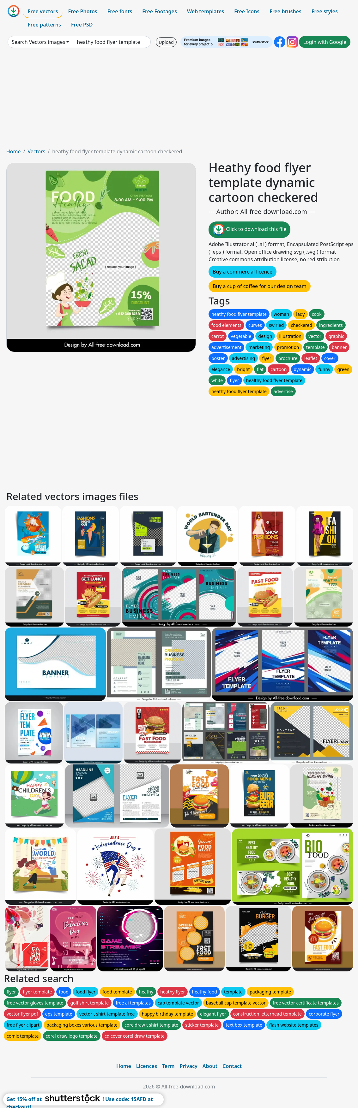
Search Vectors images (38, 41)
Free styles (325, 11)
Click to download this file (249, 230)
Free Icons (246, 11)
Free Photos (82, 11)
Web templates (205, 11)
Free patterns (44, 24)
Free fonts (119, 11)
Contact (232, 1066)
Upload (166, 42)
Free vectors (43, 11)
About (210, 1066)
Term (168, 1066)
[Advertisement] (179, 100)
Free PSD (82, 24)
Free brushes (285, 11)
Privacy (188, 1066)
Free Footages (159, 11)
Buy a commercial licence (242, 271)
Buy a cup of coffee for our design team (259, 286)
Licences (146, 1066)
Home (13, 151)
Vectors (36, 151)
